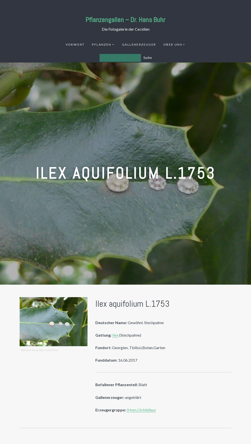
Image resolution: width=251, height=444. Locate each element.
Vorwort (75, 44)
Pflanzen (101, 44)
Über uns (172, 44)
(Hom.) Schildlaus (141, 409)
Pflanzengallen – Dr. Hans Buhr (125, 19)
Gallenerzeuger (139, 44)
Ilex (115, 335)
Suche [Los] (147, 58)
